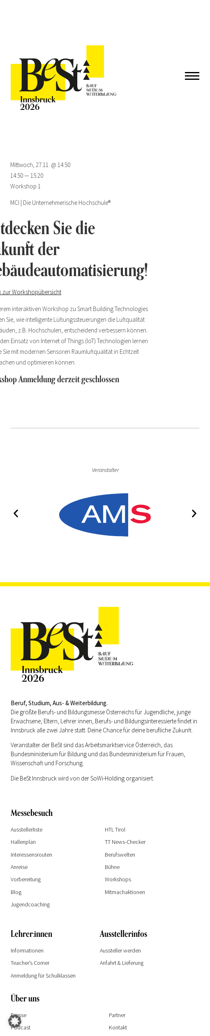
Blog (16, 892)
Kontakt (118, 1027)
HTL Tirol (115, 829)
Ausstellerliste (26, 829)
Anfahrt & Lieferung (121, 962)
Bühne (112, 867)
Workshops (118, 879)
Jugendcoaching (30, 904)
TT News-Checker (125, 842)
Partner (117, 1015)
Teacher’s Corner (30, 962)
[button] (16, 513)
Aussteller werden (120, 950)
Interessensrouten (31, 854)
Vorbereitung (26, 879)
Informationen (27, 950)
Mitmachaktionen (125, 892)
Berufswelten (120, 854)
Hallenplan (23, 842)
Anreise (19, 867)
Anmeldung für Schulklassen (43, 975)
